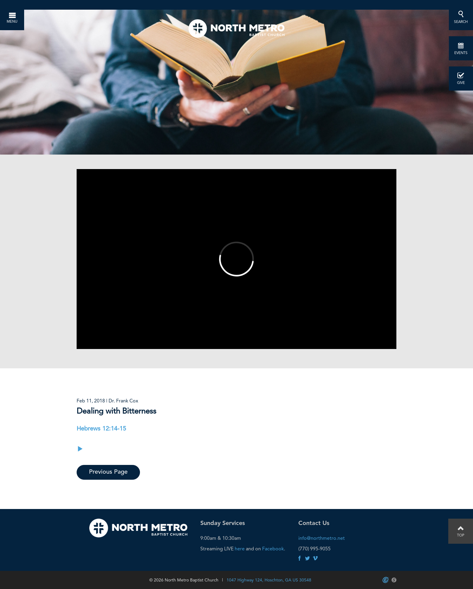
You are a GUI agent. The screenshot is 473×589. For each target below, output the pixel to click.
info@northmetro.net (321, 538)
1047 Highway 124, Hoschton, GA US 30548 (269, 580)
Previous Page (108, 472)
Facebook (273, 549)
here (240, 549)
